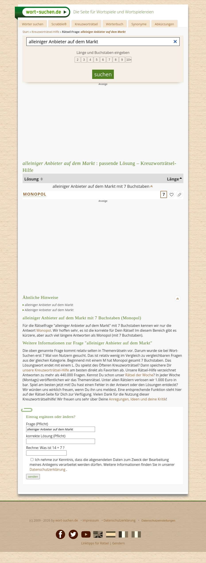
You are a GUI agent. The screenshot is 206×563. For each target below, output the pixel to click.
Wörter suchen (32, 24)
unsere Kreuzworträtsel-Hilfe (46, 370)
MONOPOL (34, 194)
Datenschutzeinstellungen (158, 520)
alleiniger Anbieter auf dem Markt (49, 305)
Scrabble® (59, 24)
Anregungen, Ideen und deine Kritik (137, 399)
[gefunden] (171, 194)
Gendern (118, 543)
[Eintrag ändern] (179, 194)
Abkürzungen (164, 24)
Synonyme (139, 24)
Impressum (91, 520)
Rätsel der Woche (139, 375)
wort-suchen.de (66, 520)
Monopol (44, 330)
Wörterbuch (114, 24)
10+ (128, 59)
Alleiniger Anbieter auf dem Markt (49, 310)
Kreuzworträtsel (86, 24)
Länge (173, 179)
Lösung (32, 179)
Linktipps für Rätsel (95, 543)
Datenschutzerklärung (48, 469)
